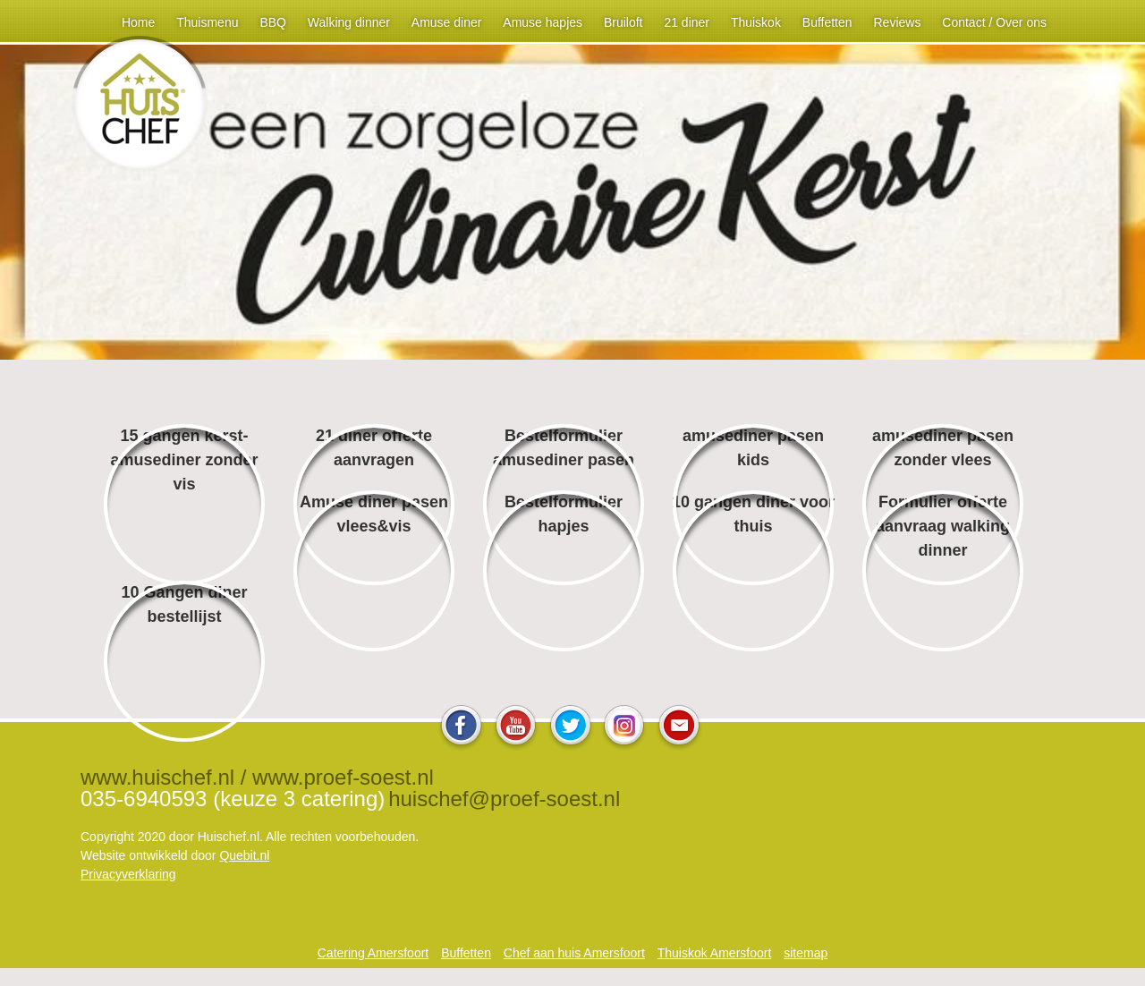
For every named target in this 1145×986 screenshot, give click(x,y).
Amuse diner (446, 22)
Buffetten (827, 22)
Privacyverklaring (128, 874)
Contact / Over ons (994, 22)
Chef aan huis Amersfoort (574, 953)
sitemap (805, 953)
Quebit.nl (244, 855)
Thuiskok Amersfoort (714, 953)
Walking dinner (349, 22)
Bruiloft (623, 22)
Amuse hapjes (542, 22)
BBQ (272, 22)
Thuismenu (207, 22)
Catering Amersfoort (373, 953)
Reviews (896, 22)
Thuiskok (756, 22)
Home (138, 22)
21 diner (686, 22)
